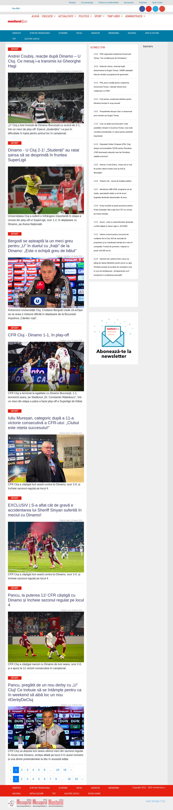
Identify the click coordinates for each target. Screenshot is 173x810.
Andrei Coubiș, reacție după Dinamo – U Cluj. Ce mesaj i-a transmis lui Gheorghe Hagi (44, 61)
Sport (14, 49)
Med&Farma (113, 33)
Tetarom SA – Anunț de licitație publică (115, 181)
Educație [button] (47, 16)
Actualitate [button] (66, 16)
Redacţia (72, 3)
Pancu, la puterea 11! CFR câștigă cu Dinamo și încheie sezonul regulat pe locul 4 (46, 600)
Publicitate (143, 3)
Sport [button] (98, 16)
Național (132, 33)
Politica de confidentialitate (109, 3)
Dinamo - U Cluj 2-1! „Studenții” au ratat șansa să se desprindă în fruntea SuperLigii (43, 155)
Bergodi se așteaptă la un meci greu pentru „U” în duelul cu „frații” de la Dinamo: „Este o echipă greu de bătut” (42, 246)
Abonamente (129, 3)
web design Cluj (155, 801)
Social (79, 33)
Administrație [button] (134, 16)
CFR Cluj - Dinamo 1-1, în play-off (38, 335)
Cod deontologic (87, 3)
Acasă (35, 16)
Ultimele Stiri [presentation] (97, 47)
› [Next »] (82, 779)
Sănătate (16, 33)
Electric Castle (32, 39)
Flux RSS (16, 8)
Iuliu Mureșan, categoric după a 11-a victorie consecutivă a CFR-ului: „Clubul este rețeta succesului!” (43, 423)
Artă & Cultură (152, 33)
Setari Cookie (157, 3)
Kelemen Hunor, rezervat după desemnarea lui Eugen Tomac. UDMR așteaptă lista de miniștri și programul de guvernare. (113, 70)
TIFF (14, 39)
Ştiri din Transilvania (40, 33)
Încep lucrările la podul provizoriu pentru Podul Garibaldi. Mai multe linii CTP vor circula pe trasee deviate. (113, 210)
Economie (63, 33)
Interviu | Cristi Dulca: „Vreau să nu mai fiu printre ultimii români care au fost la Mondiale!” (113, 169)
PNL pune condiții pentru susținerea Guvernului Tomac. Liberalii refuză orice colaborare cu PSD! (111, 87)
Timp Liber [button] (113, 16)
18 (57, 769)
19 (64, 769)
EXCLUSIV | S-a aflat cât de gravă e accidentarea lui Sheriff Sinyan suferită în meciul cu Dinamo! (45, 510)
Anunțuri (95, 33)
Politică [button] (84, 16)
